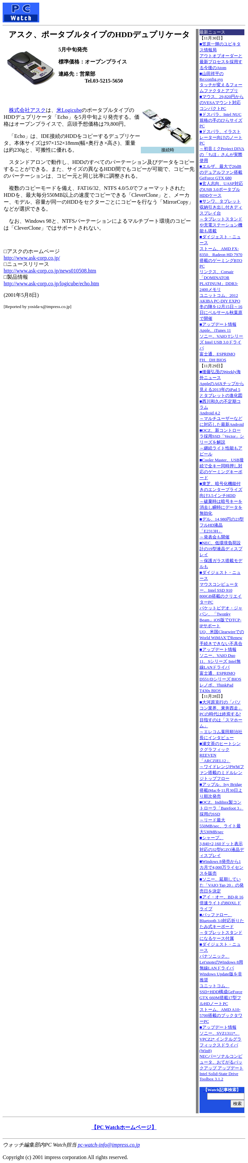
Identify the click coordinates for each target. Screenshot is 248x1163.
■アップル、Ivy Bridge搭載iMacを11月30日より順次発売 (221, 790)
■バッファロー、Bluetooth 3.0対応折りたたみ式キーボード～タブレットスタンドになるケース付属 (222, 926)
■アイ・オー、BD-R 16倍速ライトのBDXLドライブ (221, 902)
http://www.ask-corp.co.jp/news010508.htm (50, 270)
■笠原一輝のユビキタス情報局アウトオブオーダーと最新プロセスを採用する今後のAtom (221, 55)
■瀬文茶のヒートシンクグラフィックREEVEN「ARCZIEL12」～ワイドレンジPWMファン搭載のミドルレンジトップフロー (222, 761)
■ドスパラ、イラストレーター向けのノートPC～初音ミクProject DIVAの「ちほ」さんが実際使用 (222, 146)
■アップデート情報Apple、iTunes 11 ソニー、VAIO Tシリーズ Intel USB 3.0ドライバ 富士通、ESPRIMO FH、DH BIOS (221, 342)
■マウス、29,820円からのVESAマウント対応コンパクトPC (222, 102)
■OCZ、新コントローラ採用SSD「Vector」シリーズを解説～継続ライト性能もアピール (222, 442)
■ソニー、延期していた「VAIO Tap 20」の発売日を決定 (222, 885)
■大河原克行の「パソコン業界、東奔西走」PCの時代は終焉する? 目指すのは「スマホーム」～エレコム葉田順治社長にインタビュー (221, 720)
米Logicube (68, 110)
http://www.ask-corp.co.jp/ (32, 258)
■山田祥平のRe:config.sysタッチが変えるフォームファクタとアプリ (221, 82)
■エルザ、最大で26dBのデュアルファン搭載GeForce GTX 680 (221, 172)
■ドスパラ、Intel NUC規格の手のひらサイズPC (221, 120)
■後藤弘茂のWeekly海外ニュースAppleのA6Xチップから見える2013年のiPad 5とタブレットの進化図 (222, 383)
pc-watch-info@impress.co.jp (109, 1145)
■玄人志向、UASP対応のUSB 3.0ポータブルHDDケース (221, 189)
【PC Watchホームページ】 (123, 1127)
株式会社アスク (27, 110)
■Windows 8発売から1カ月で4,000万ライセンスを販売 (221, 867)
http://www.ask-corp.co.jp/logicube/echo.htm (51, 283)
